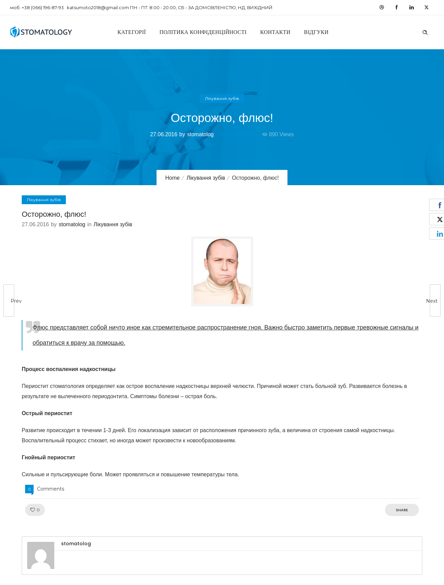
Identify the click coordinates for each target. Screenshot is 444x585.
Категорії (131, 32)
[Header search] (425, 31)
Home (172, 178)
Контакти (275, 32)
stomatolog (200, 134)
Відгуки (316, 32)
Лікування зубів (205, 178)
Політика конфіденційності (203, 32)
